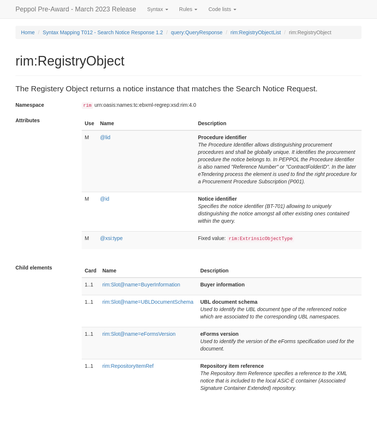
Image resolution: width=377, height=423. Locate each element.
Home (28, 32)
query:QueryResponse (196, 32)
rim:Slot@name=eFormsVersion (139, 334)
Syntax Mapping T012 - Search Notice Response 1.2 (103, 32)
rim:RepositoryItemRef (128, 366)
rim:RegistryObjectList (255, 32)
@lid (105, 137)
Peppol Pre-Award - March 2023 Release (75, 9)
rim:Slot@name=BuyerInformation (141, 285)
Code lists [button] (222, 9)
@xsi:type (111, 238)
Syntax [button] (157, 9)
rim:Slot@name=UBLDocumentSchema (147, 302)
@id (104, 199)
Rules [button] (188, 9)
